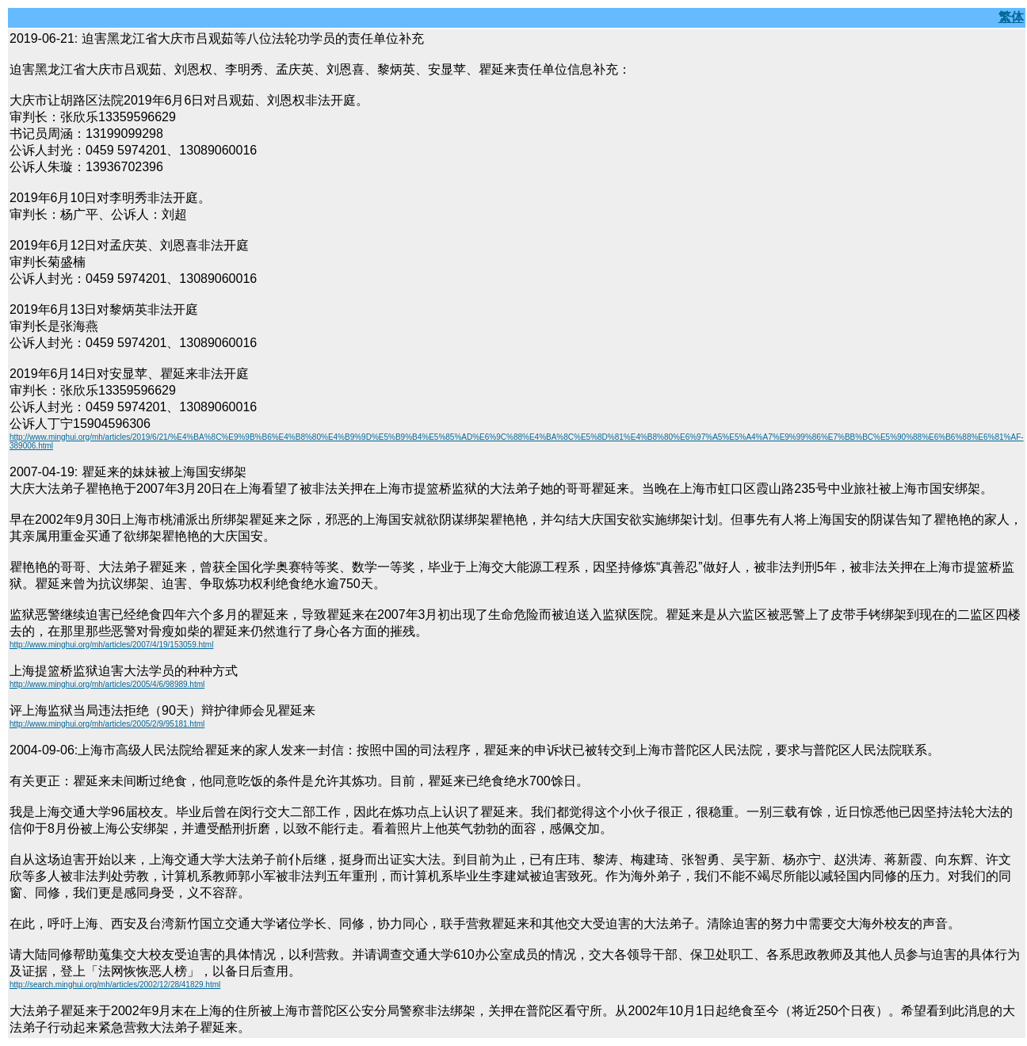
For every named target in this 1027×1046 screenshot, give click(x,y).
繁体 (1011, 17)
